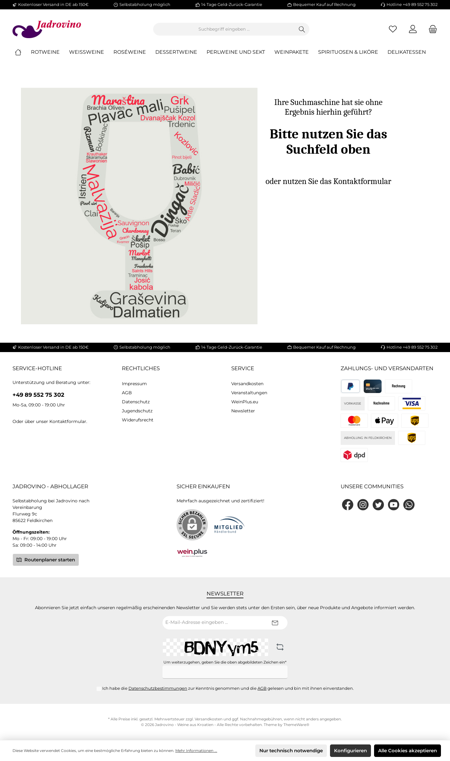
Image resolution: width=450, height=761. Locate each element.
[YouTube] (394, 505)
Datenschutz (136, 402)
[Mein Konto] (412, 29)
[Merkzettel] (392, 29)
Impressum (134, 383)
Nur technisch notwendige (291, 751)
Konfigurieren (350, 751)
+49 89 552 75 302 (38, 394)
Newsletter (243, 411)
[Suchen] (302, 29)
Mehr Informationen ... (196, 750)
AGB (127, 392)
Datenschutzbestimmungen (157, 688)
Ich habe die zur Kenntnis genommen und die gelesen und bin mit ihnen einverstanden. (228, 688)
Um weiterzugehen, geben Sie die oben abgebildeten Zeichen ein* (225, 662)
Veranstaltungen (249, 392)
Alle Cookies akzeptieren (407, 751)
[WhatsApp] (409, 505)
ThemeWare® (296, 724)
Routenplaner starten (46, 559)
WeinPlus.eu (244, 402)
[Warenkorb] (431, 29)
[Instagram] (363, 505)
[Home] (23, 52)
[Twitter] (378, 505)
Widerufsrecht (137, 420)
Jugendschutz (137, 411)
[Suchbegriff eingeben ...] (224, 29)
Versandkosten (247, 383)
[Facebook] (348, 505)
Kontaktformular (67, 421)
